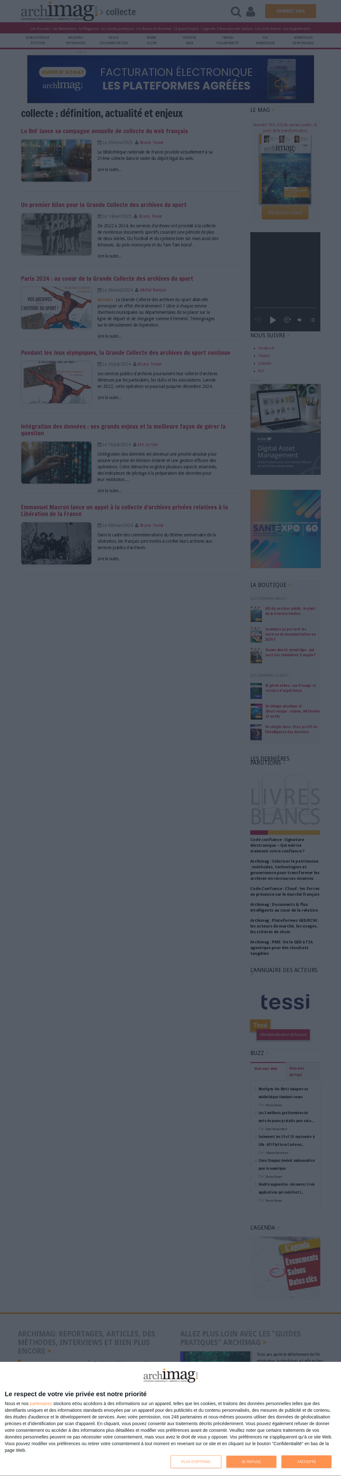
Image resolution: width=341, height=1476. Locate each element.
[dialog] (170, 1419)
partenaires (41, 1403)
